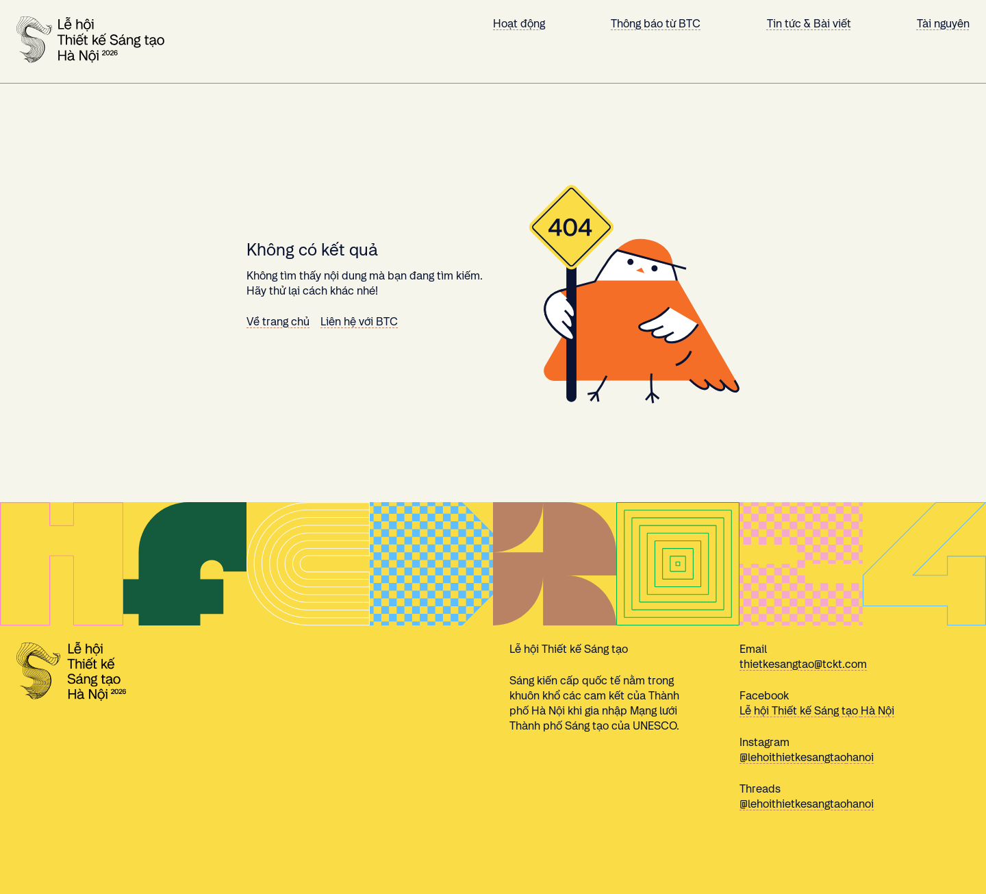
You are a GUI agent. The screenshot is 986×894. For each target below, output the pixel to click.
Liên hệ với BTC (359, 321)
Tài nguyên (943, 23)
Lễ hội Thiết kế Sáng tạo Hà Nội (817, 711)
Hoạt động (519, 23)
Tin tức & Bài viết (809, 23)
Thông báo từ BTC (655, 23)
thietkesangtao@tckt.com (803, 664)
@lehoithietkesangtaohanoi (807, 757)
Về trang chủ (277, 321)
